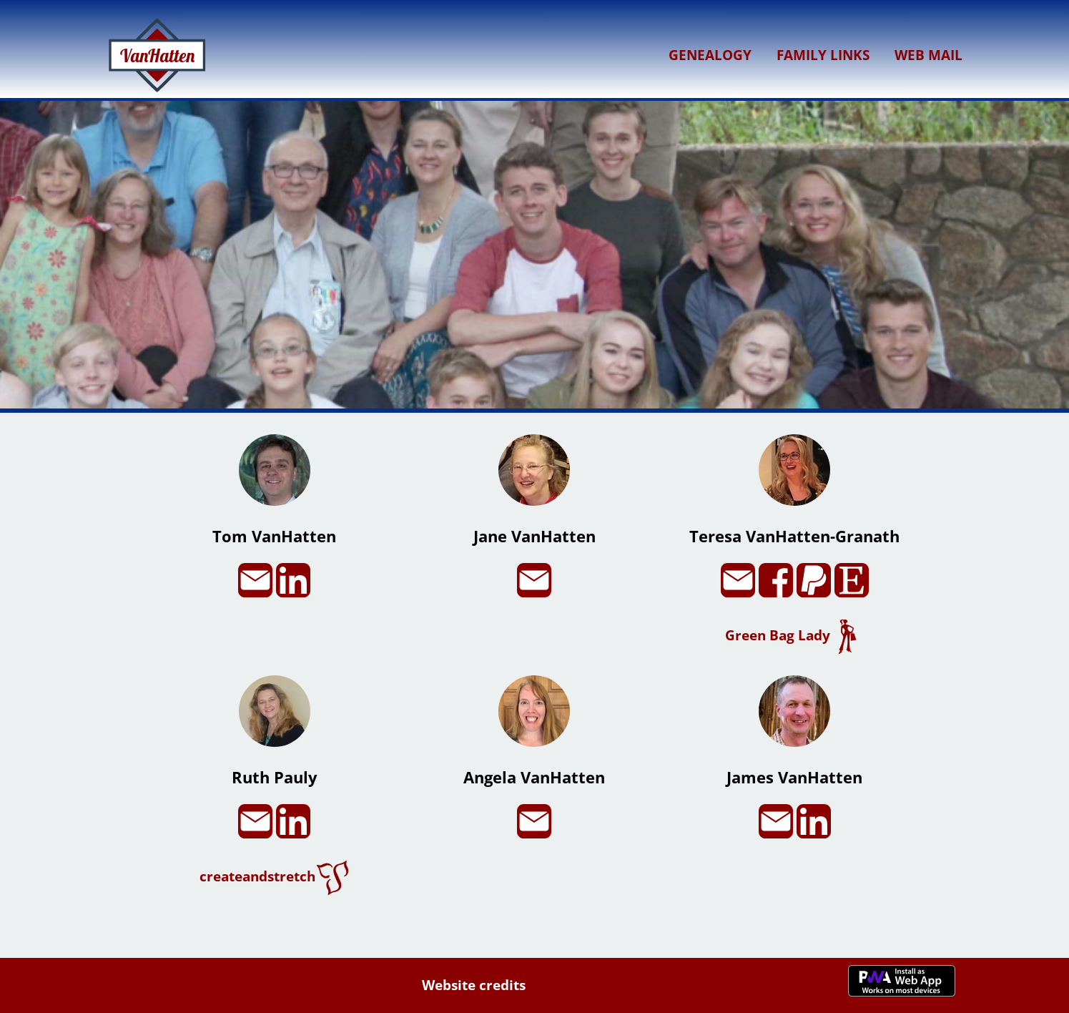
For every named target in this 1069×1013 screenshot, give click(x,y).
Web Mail (928, 54)
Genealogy (710, 54)
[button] (534, 403)
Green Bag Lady (794, 635)
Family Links (823, 54)
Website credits (474, 984)
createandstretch (274, 876)
